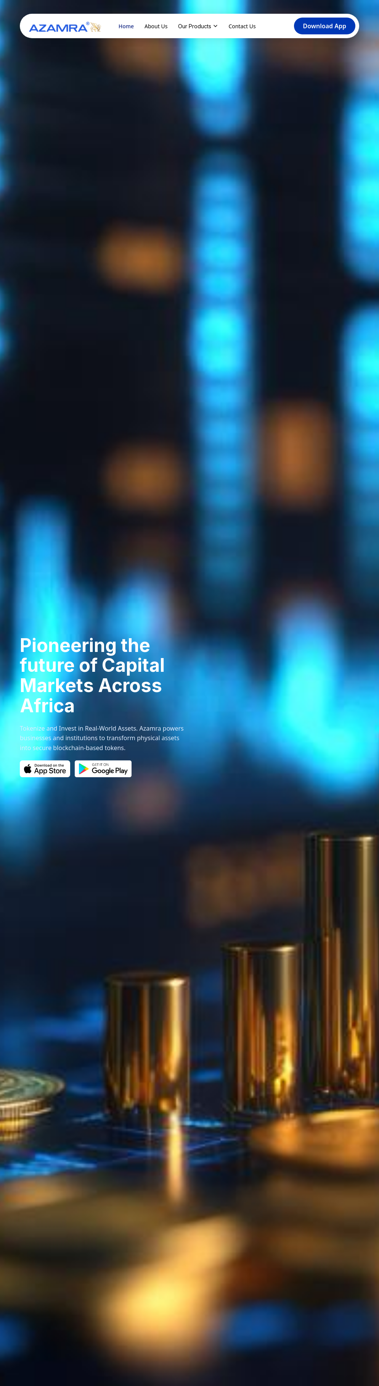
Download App (324, 26)
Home (126, 26)
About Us (156, 26)
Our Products (198, 26)
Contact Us (241, 26)
